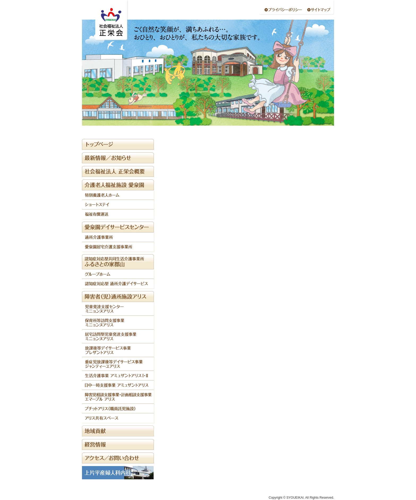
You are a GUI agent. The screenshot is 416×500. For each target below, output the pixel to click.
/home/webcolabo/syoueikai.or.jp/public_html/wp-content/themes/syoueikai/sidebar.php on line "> (118, 184)
